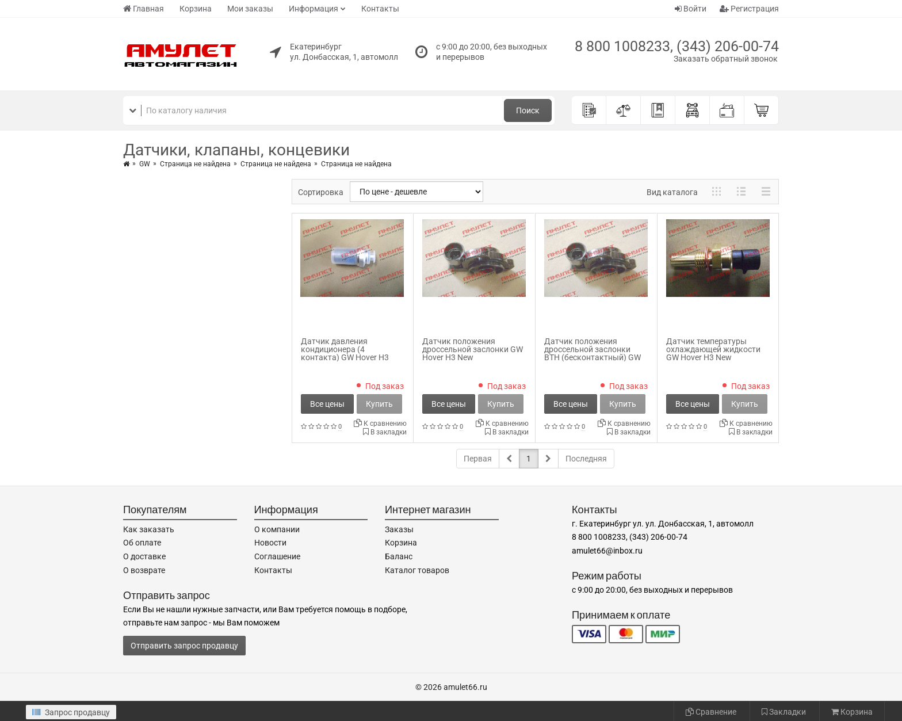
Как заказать (148, 529)
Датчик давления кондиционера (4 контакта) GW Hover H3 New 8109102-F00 (345, 353)
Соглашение (277, 556)
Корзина (195, 8)
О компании (277, 529)
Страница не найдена (195, 164)
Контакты (380, 8)
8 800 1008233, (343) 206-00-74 (677, 46)
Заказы (399, 529)
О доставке (144, 556)
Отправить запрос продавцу (184, 645)
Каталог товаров (417, 570)
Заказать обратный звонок (726, 58)
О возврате (144, 570)
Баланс (398, 556)
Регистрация (749, 8)
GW (144, 164)
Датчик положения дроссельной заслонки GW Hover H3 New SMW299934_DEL (472, 353)
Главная (143, 8)
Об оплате (142, 542)
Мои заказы (250, 8)
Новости (270, 542)
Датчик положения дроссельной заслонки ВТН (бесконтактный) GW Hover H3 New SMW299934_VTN (592, 357)
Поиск (528, 110)
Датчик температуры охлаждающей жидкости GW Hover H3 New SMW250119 (713, 353)
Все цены (327, 404)
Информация (313, 8)
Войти (690, 8)
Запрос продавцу (71, 712)
